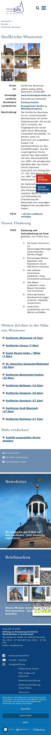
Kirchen (4, 24)
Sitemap (23, 660)
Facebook (13, 655)
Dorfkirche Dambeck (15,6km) (24, 393)
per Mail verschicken (15, 457)
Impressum (24, 692)
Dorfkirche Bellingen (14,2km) (24, 385)
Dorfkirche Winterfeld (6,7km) (24, 337)
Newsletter (24, 655)
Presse (22, 664)
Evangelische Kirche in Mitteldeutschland (34, 107)
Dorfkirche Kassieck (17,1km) (24, 400)
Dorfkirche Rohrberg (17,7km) (24, 418)
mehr (25, 722)
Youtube (13, 660)
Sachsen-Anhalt (30, 102)
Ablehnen (25, 709)
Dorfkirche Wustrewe (11, 27)
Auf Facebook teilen (14, 462)
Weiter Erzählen (43, 188)
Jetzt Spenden (43, 178)
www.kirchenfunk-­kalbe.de (36, 95)
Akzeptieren (25, 716)
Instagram (14, 664)
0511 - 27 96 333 (16, 640)
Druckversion (11, 453)
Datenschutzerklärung (29, 680)
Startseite (6, 21)
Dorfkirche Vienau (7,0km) (22, 345)
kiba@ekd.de (16, 645)
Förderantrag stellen (29, 668)
